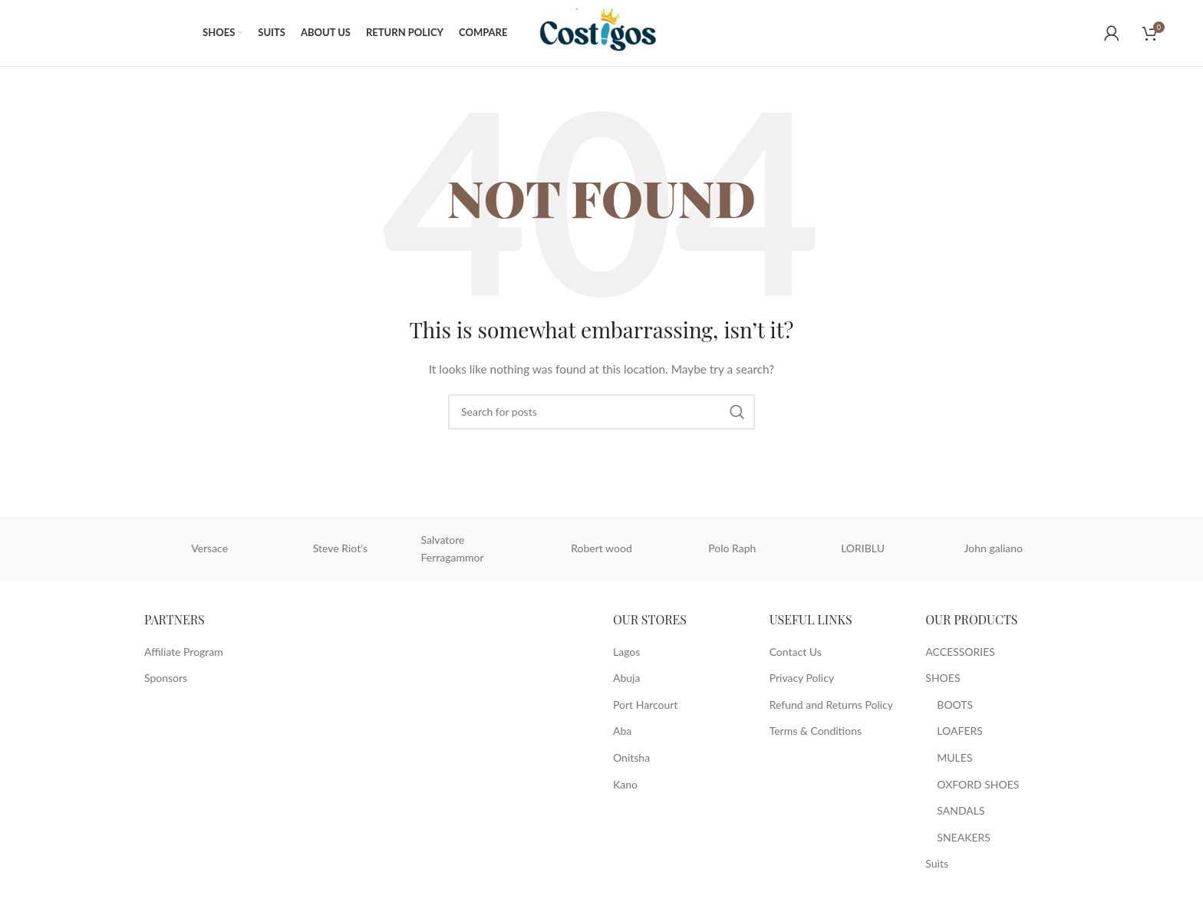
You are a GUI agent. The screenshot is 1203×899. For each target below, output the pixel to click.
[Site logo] (605, 33)
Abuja (626, 681)
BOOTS (955, 707)
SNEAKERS (963, 840)
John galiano (993, 551)
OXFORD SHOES (978, 787)
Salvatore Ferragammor (452, 551)
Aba (622, 734)
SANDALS (960, 814)
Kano (625, 787)
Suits (936, 867)
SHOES (942, 681)
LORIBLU (863, 551)
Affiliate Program (183, 654)
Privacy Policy (802, 681)
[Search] (601, 415)
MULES (954, 761)
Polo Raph (732, 551)
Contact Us (796, 654)
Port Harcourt (645, 707)
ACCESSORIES (960, 654)
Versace (209, 551)
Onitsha (631, 761)
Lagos (626, 654)
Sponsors (165, 681)
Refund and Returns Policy (831, 707)
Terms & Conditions (816, 734)
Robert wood (601, 551)
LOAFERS (960, 734)
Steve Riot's (340, 551)
